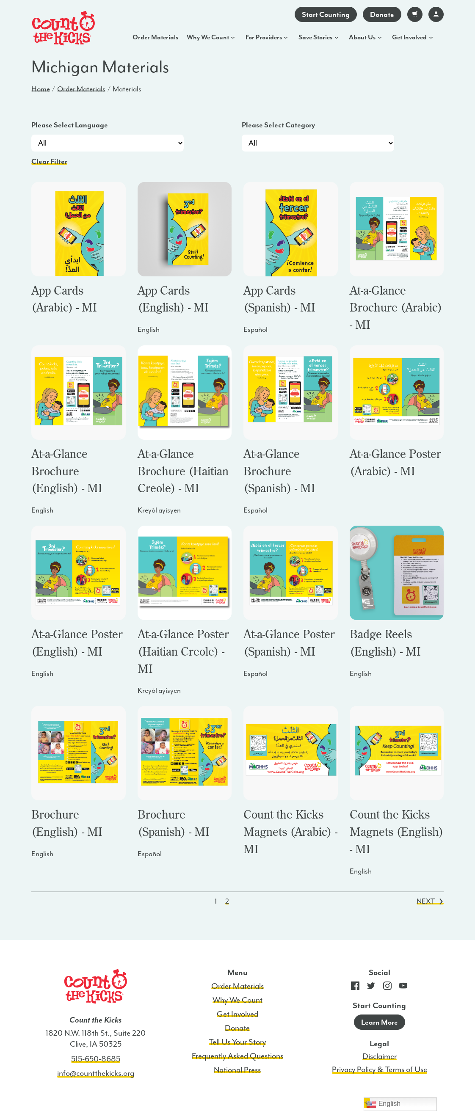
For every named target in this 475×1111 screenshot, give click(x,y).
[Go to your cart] (415, 14)
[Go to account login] (436, 14)
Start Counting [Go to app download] (326, 14)
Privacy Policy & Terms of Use (379, 1069)
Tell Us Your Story (237, 1042)
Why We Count (208, 37)
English (383, 1104)
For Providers (264, 37)
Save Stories (315, 37)
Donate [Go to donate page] (382, 14)
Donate (237, 1028)
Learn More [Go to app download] (379, 1022)
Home (40, 89)
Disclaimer (379, 1056)
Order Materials (155, 37)
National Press (237, 1070)
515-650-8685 (95, 1059)
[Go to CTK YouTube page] (403, 987)
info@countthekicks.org (95, 1073)
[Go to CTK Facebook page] (355, 987)
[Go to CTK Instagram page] (387, 987)
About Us (362, 37)
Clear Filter (49, 161)
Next (429, 901)
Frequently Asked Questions (237, 1056)
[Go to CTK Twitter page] (371, 987)
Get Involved (409, 37)
